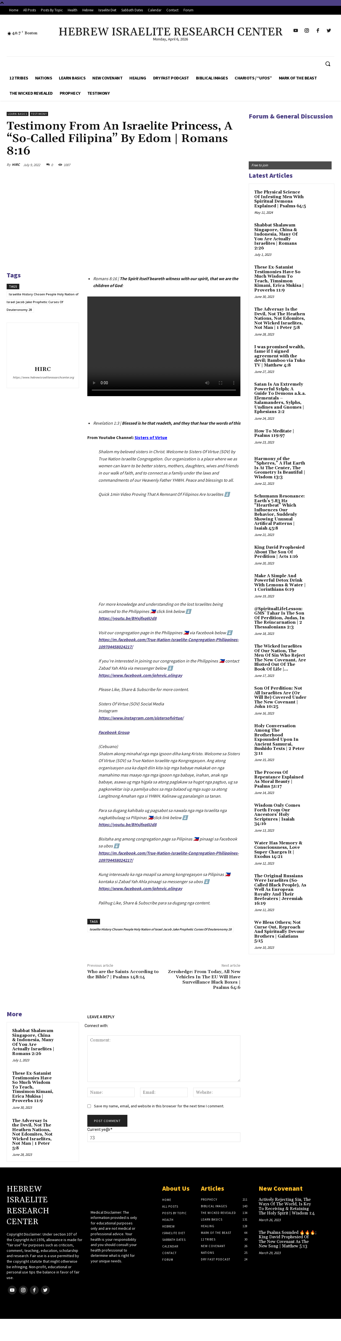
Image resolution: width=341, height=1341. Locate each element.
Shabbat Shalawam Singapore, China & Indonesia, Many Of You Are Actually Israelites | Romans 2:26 (33, 1042)
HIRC (16, 164)
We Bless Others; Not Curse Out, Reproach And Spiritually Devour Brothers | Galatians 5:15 (279, 931)
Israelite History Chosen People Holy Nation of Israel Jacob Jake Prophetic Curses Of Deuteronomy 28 (42, 302)
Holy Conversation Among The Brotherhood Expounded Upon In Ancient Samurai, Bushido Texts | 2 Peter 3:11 (279, 739)
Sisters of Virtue (151, 437)
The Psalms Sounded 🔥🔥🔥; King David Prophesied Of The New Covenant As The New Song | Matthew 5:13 (287, 1239)
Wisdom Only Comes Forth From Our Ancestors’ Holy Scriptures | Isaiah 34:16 (277, 814)
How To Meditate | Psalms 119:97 (274, 434)
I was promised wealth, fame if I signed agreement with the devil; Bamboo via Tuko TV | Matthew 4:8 (279, 356)
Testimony (39, 114)
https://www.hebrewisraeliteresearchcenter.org (43, 377)
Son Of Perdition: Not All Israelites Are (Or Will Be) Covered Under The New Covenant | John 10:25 (280, 697)
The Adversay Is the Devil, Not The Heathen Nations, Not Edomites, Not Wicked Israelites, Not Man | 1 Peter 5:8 (32, 1134)
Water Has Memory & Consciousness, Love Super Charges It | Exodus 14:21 (278, 850)
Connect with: (96, 1025)
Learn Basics (17, 114)
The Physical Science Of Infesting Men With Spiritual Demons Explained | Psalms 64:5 (280, 199)
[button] (327, 63)
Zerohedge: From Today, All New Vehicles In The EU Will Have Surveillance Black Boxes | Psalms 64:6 (204, 980)
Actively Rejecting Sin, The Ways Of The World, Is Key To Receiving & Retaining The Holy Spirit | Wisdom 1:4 (287, 1206)
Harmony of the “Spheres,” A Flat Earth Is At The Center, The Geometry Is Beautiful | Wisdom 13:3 (279, 468)
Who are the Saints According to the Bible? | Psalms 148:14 (123, 974)
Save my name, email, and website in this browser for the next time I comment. (159, 1105)
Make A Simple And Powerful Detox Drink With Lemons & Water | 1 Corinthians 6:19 (280, 582)
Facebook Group (113, 732)
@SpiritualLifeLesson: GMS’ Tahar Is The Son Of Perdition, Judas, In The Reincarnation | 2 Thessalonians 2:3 (279, 618)
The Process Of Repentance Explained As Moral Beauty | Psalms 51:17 (278, 779)
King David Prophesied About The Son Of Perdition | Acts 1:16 (279, 552)
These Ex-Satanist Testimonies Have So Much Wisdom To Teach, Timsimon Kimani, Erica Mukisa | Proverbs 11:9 (32, 1087)
